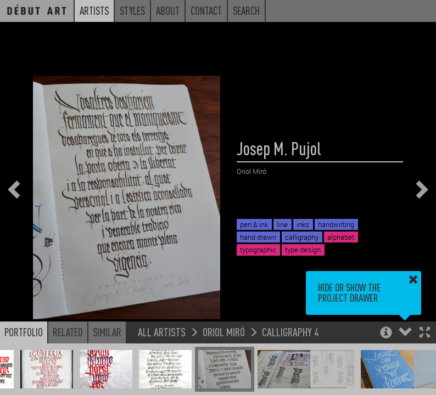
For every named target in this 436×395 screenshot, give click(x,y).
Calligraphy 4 (290, 331)
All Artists (162, 331)
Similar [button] (107, 332)
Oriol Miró (224, 331)
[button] (425, 333)
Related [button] (68, 332)
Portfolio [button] (23, 332)
